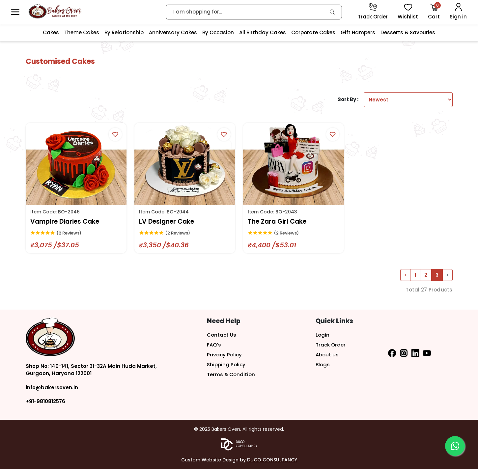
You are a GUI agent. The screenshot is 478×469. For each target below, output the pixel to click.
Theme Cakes (81, 32)
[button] (15, 12)
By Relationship (124, 32)
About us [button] (327, 354)
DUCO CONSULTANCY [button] (272, 459)
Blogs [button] (323, 364)
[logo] (55, 11)
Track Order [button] (331, 344)
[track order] (373, 12)
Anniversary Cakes (173, 32)
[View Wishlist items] (408, 12)
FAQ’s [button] (214, 344)
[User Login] (458, 12)
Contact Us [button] (221, 334)
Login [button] (322, 334)
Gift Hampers (358, 32)
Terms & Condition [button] (231, 374)
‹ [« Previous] (405, 274)
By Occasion (218, 32)
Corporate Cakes (313, 32)
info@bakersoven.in (52, 387)
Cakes (51, 32)
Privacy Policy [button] (224, 354)
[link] (332, 12)
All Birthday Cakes (262, 32)
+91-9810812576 (45, 401)
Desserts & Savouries (407, 32)
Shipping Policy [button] (226, 364)
